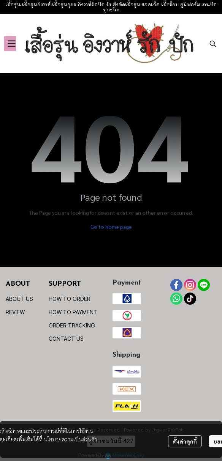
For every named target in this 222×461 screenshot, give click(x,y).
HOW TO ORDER (69, 299)
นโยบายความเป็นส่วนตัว (70, 439)
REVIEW (15, 312)
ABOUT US (19, 299)
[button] (213, 43)
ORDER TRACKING (72, 325)
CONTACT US (66, 338)
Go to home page (111, 226)
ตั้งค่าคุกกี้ (185, 441)
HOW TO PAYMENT (73, 312)
